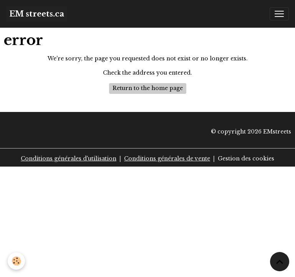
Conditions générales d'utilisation (68, 158)
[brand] (36, 14)
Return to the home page (148, 88)
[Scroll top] (279, 261)
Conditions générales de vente (167, 158)
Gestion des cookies (246, 158)
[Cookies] (16, 261)
